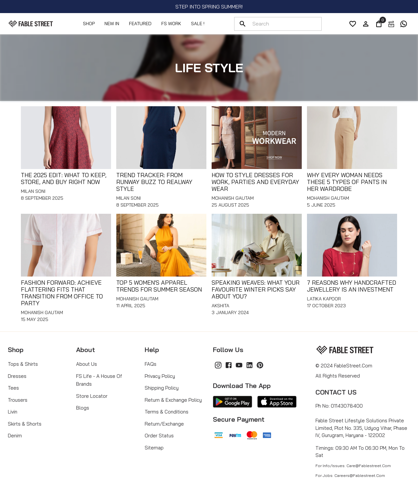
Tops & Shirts (23, 364)
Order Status (159, 435)
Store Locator (91, 396)
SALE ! (197, 23)
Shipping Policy (162, 388)
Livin (12, 412)
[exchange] (391, 24)
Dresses (17, 376)
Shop (89, 23)
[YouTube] (239, 365)
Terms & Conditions (166, 412)
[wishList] (352, 23)
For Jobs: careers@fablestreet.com (350, 475)
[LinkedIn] (249, 365)
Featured (140, 23)
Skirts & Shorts (24, 424)
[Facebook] (228, 365)
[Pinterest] (260, 365)
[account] (365, 23)
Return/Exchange (164, 424)
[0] (378, 23)
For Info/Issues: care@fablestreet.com (353, 465)
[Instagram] (218, 365)
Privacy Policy (160, 376)
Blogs (82, 408)
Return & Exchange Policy (173, 400)
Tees (13, 388)
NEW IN (111, 23)
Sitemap (154, 448)
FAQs (150, 364)
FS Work (171, 23)
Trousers (17, 400)
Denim (15, 435)
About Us (86, 364)
